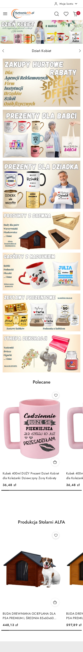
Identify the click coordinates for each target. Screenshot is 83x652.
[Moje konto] (66, 4)
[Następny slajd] (80, 51)
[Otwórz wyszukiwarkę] (56, 14)
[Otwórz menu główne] (5, 13)
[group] (41, 32)
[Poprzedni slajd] (3, 51)
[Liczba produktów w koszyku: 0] (75, 14)
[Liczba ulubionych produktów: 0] (66, 14)
